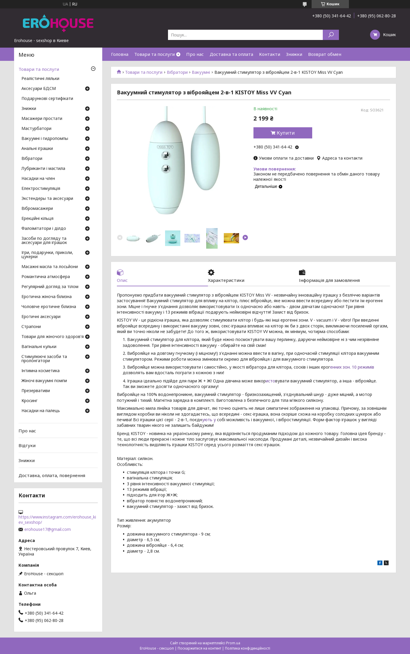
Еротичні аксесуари (41, 317)
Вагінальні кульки (38, 346)
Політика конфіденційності (247, 648)
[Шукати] (331, 35)
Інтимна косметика (40, 371)
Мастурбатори (36, 128)
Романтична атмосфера (45, 277)
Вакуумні (201, 72)
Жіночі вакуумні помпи (44, 381)
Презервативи (35, 391)
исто (270, 381)
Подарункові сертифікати (47, 98)
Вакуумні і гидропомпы (44, 138)
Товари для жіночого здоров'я (52, 336)
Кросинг (29, 401)
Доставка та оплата (231, 54)
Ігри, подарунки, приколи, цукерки (47, 254)
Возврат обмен (324, 54)
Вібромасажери (37, 208)
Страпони (31, 327)
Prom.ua (233, 642)
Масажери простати (41, 118)
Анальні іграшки (37, 148)
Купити (286, 133)
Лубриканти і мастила (43, 168)
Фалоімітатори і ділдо (43, 228)
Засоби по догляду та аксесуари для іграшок (44, 240)
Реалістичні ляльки (40, 78)
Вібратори (177, 72)
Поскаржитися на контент (199, 648)
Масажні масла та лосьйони (49, 267)
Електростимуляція (40, 188)
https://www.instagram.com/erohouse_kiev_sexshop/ (57, 519)
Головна (119, 54)
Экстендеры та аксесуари (47, 198)
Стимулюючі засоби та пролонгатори (44, 358)
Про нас (195, 54)
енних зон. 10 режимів (352, 367)
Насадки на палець (40, 411)
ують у (209, 419)
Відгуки (27, 445)
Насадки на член (38, 178)
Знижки (294, 54)
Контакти (269, 54)
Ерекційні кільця (37, 218)
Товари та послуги (154, 54)
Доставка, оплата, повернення (52, 475)
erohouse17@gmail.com (47, 529)
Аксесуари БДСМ (38, 88)
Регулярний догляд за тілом (49, 287)
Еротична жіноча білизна (46, 297)
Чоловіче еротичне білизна (48, 307)
